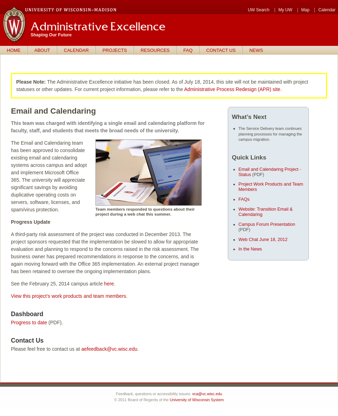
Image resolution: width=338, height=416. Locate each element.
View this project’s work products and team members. (69, 296)
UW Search (258, 10)
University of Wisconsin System (197, 400)
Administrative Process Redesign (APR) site (232, 89)
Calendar (327, 10)
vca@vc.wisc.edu (207, 394)
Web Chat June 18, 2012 (262, 239)
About (42, 50)
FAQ (188, 50)
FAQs (244, 199)
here (109, 284)
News (256, 50)
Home (14, 50)
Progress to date (29, 322)
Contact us (221, 50)
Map (305, 10)
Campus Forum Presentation (266, 224)
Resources (154, 50)
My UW (285, 10)
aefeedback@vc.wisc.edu (109, 349)
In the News (250, 249)
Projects (114, 50)
